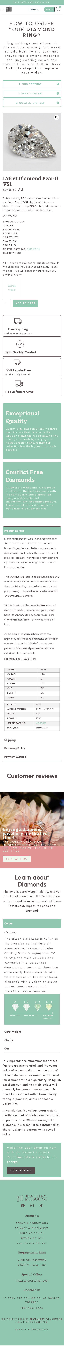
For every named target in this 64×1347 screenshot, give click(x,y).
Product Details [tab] (14, 532)
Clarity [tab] (8, 1041)
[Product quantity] (7, 304)
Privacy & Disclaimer (32, 1229)
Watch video (12, 289)
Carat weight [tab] (12, 1033)
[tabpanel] (32, 637)
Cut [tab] (6, 1050)
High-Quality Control (20, 354)
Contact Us (32, 1291)
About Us (32, 1217)
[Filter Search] (41, 9)
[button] (2, 9)
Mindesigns (40, 1331)
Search (49, 9)
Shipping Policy (32, 1234)
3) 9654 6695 (40, 2)
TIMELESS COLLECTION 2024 (32, 1282)
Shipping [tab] (10, 741)
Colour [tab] (8, 925)
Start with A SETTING (32, 1266)
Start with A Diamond (32, 1261)
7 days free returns (18, 393)
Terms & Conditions (32, 1224)
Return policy (32, 1239)
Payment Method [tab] (15, 758)
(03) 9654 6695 (32, 1309)
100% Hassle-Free (17, 372)
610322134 (33, 250)
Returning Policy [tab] (14, 750)
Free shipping (18, 331)
